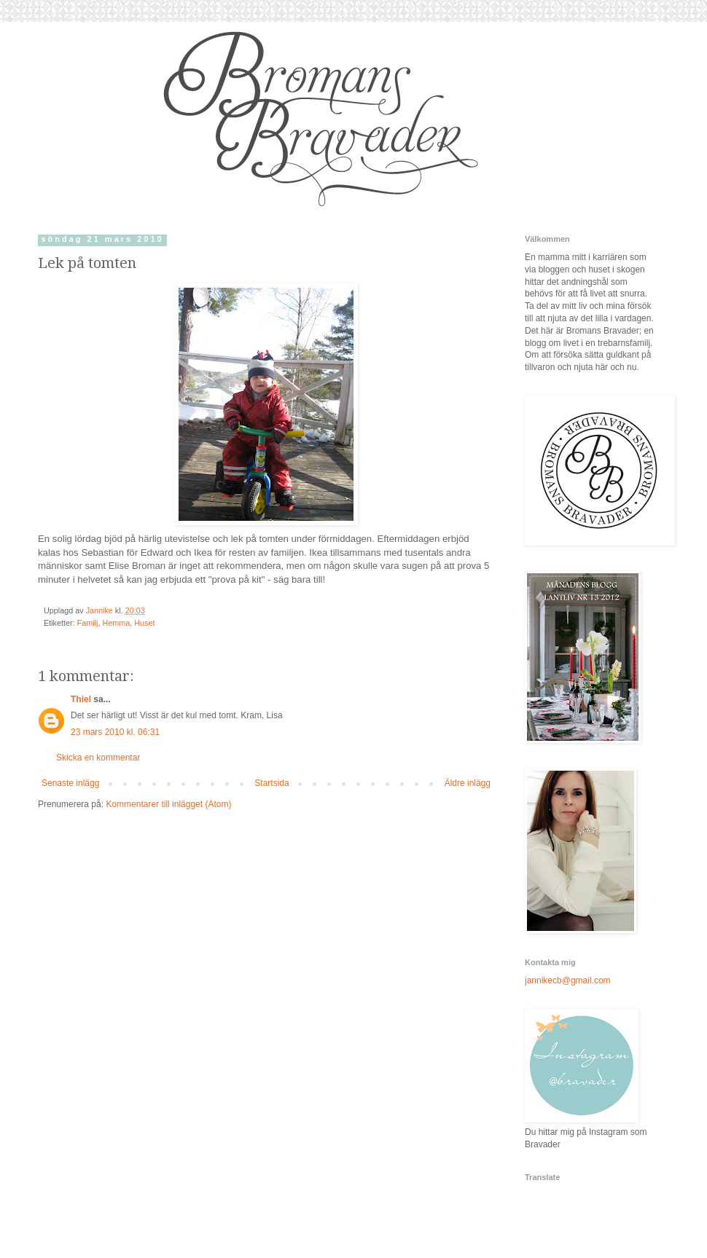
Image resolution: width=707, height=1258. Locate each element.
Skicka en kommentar (98, 757)
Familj (87, 622)
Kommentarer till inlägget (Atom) (168, 804)
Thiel (81, 699)
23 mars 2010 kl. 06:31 (115, 732)
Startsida (271, 783)
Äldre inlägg (468, 783)
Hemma (116, 622)
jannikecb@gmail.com (568, 980)
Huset (144, 622)
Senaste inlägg (70, 783)
